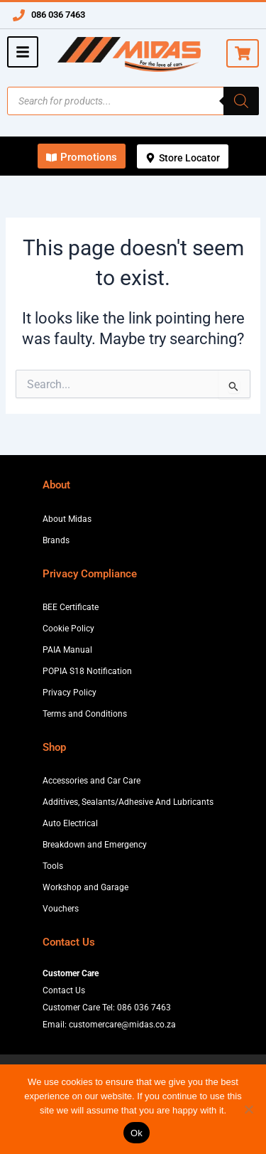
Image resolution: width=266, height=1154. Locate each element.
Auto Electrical (70, 823)
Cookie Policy (68, 629)
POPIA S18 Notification (87, 671)
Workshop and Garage (85, 887)
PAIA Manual (67, 650)
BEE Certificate (71, 607)
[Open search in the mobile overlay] (133, 101)
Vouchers (61, 909)
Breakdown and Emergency (95, 845)
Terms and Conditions (85, 714)
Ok (137, 1133)
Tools (53, 866)
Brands (56, 540)
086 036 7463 (58, 14)
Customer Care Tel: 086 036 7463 (107, 1008)
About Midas (67, 519)
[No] (248, 1109)
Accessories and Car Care (91, 781)
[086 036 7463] (19, 15)
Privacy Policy (69, 693)
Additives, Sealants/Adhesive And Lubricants (128, 802)
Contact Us (64, 990)
